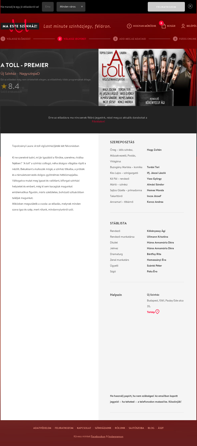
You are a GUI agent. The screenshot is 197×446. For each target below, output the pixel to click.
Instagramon (115, 436)
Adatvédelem (42, 428)
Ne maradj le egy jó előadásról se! (20, 6)
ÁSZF (161, 428)
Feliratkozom (64, 428)
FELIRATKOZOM (166, 6)
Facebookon (98, 436)
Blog (151, 428)
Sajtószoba (136, 428)
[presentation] (115, 9)
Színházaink (103, 428)
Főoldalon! (98, 121)
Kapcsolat (84, 428)
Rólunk (120, 428)
